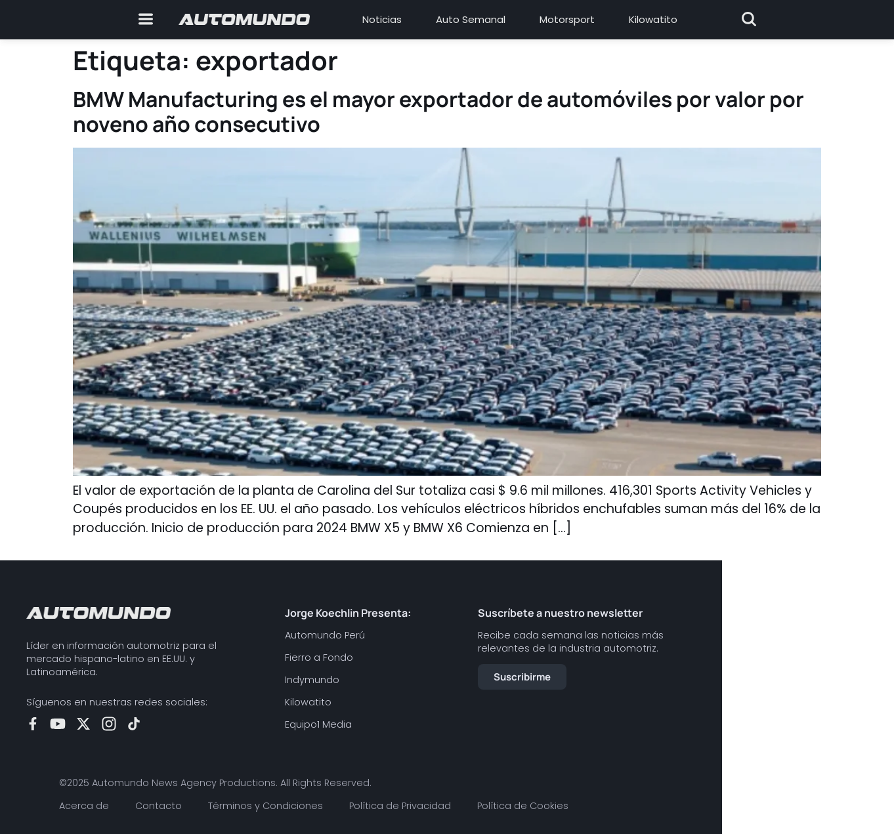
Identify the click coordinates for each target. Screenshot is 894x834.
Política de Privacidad (400, 805)
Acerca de (84, 805)
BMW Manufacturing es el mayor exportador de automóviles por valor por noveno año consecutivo (438, 111)
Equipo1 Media (318, 724)
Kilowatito (653, 19)
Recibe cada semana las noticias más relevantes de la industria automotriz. (571, 642)
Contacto (158, 805)
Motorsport (567, 19)
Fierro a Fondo (319, 657)
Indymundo (312, 679)
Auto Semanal (470, 19)
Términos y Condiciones (265, 805)
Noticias (382, 19)
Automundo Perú (325, 635)
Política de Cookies (522, 805)
